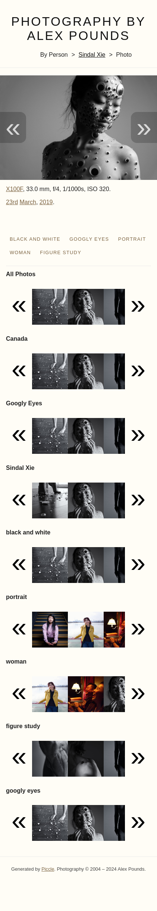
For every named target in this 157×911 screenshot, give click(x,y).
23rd (12, 202)
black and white (35, 239)
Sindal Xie (91, 55)
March (27, 202)
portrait (132, 239)
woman (20, 252)
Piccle (47, 869)
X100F (14, 189)
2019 (46, 202)
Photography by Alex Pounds (78, 29)
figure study (60, 252)
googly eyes (89, 239)
